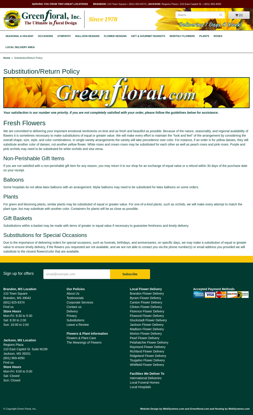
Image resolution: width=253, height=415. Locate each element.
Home (6, 58)
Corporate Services (80, 302)
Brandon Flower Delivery (147, 293)
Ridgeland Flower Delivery (148, 356)
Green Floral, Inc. (42, 19)
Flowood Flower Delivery (147, 316)
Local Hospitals (140, 387)
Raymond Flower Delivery (147, 347)
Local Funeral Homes (144, 382)
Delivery (72, 311)
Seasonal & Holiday (20, 36)
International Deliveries (145, 378)
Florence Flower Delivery (147, 311)
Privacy (72, 316)
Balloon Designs (87, 36)
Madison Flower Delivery (147, 329)
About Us (73, 293)
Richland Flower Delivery (147, 351)
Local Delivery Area (20, 47)
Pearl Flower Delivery (144, 338)
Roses (218, 36)
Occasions (45, 36)
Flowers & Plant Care (81, 338)
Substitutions (75, 320)
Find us (8, 307)
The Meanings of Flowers (84, 342)
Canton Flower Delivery (146, 302)
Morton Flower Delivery (146, 333)
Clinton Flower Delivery (146, 307)
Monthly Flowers (182, 36)
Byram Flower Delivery (145, 298)
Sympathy (64, 36)
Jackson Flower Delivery (147, 324)
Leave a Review (78, 324)
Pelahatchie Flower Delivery (149, 342)
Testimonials (75, 298)
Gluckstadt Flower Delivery (148, 320)
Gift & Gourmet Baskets (148, 36)
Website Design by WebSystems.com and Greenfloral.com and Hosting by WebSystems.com (195, 408)
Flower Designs (115, 36)
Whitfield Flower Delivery (147, 364)
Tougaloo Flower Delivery (147, 360)
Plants (204, 36)
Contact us (74, 307)
